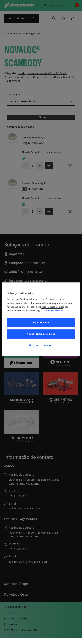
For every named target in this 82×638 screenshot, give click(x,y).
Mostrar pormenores (41, 345)
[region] (41, 319)
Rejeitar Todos (41, 323)
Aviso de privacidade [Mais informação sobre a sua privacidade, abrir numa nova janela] (52, 311)
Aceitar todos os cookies (41, 334)
